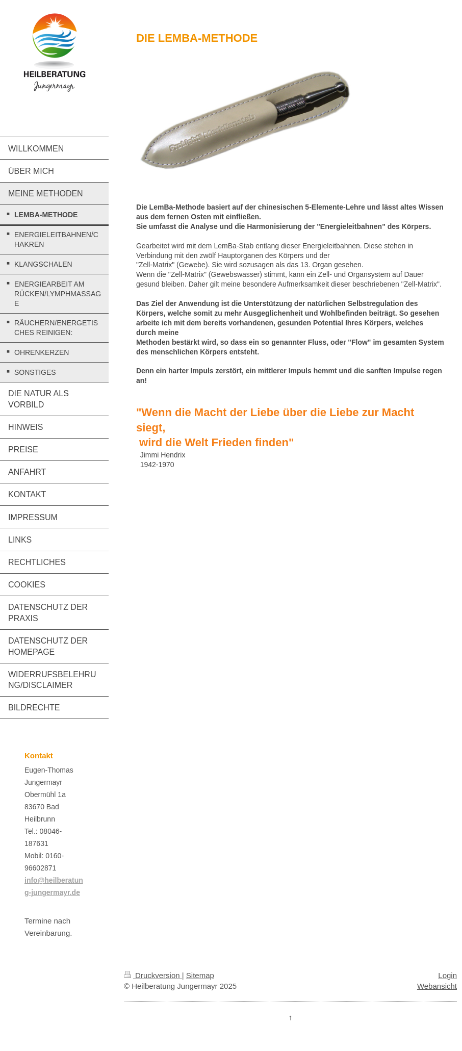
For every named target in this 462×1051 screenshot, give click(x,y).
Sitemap (200, 975)
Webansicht (437, 986)
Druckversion (153, 975)
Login (447, 975)
